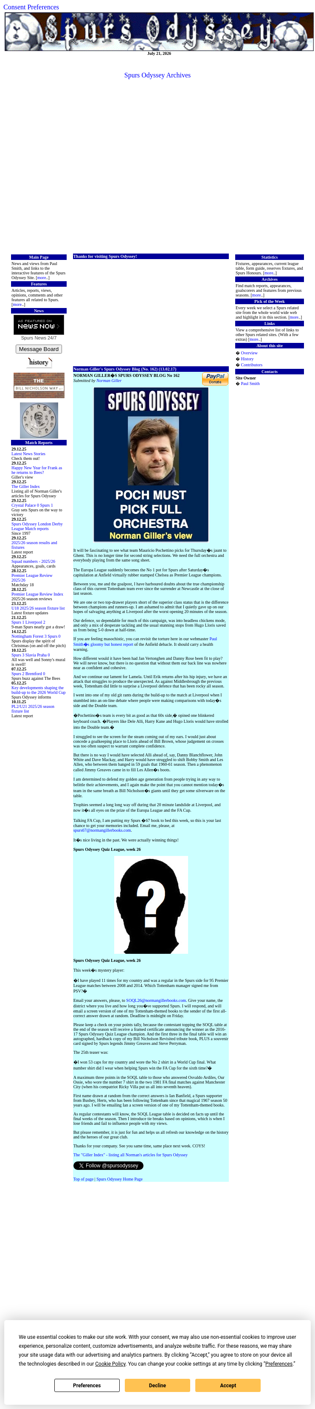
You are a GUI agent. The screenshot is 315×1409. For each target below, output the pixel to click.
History (247, 359)
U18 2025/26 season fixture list (38, 608)
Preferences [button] (278, 1364)
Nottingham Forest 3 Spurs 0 (36, 636)
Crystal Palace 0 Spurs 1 (32, 505)
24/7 (51, 337)
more (41, 277)
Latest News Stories (28, 453)
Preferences (87, 1386)
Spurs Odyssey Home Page (119, 1179)
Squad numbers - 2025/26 (33, 561)
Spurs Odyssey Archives (157, 75)
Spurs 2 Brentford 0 (28, 673)
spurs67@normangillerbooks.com (102, 830)
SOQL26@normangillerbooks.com (156, 1000)
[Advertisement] (156, 165)
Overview (249, 353)
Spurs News (33, 337)
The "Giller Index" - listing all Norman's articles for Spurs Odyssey (130, 1154)
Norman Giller (108, 380)
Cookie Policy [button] (110, 1364)
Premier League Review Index (37, 594)
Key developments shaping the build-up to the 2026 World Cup (38, 690)
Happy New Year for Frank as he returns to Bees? (36, 470)
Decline (157, 1386)
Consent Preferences (31, 7)
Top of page (83, 1179)
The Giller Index (25, 486)
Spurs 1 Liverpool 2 (28, 622)
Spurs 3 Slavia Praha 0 (30, 655)
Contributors (251, 364)
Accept (228, 1386)
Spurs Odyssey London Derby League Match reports (37, 526)
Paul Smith (250, 383)
